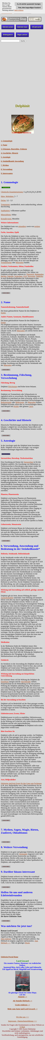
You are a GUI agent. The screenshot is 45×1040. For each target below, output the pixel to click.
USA (25, 276)
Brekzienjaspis (6, 402)
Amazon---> (22, 997)
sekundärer (22, 226)
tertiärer (37, 226)
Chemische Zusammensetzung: (12, 192)
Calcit (31, 406)
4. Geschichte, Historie (9, 153)
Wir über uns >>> (22, 1017)
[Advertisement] (22, 78)
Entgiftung (5, 682)
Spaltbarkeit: (5, 211)
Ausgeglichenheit (7, 598)
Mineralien (20, 262)
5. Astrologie (5, 157)
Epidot (3, 313)
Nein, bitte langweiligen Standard (29, 7)
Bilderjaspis (20, 402)
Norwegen (31, 276)
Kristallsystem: (6, 219)
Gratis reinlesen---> (22, 1005)
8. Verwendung (6, 169)
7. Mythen (5, 165)
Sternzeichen (28, 462)
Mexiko (3, 276)
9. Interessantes (7, 173)
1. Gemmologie (6, 141)
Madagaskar (39, 274)
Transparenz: (5, 204)
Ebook (27, 943)
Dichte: (3, 200)
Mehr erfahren (18, 10)
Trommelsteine (6, 262)
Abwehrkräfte (26, 682)
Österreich (30, 274)
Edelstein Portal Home (9, 957)
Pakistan (10, 276)
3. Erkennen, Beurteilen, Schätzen (14, 149)
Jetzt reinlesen (6, 939)
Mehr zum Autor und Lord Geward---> (23, 1009)
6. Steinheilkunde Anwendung (12, 161)
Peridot (16, 406)
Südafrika (39, 276)
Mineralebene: (6, 215)
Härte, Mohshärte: (7, 196)
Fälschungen (12, 387)
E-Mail (22, 1027)
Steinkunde (23, 854)
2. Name (4, 145)
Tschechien (18, 276)
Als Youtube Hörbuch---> (22, 1001)
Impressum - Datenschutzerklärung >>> (22, 1021)
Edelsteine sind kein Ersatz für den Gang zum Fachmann (21, 783)
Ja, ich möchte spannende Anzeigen (29, 4)
